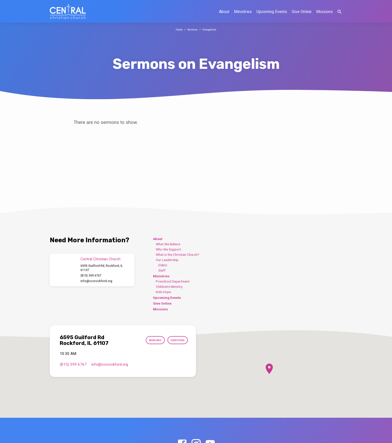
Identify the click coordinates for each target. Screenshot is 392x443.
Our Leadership (167, 260)
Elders (162, 265)
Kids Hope (163, 292)
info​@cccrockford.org (96, 281)
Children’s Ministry (169, 287)
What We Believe (168, 244)
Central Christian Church (100, 259)
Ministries (243, 11)
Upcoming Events (271, 11)
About (224, 11)
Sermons (192, 29)
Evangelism (212, 29)
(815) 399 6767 (91, 275)
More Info (148, 340)
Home (176, 29)
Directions (175, 340)
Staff (162, 270)
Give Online (302, 11)
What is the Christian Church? (177, 255)
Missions (324, 11)
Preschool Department (173, 281)
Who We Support (168, 249)
